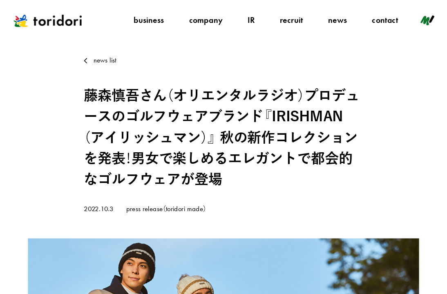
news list (105, 60)
